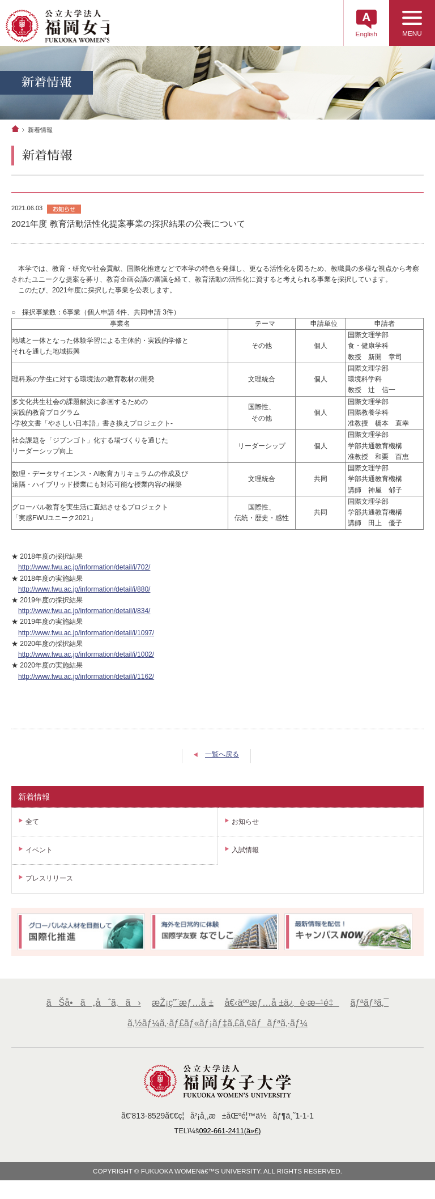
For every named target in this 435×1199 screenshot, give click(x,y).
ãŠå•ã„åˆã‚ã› (90, 1009)
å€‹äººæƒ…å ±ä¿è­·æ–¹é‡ (283, 1009)
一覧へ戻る (222, 760)
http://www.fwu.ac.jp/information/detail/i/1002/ (86, 660)
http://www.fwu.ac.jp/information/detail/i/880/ (84, 594)
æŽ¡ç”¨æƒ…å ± (181, 1009)
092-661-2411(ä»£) (230, 1137)
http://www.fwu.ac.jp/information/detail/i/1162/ (86, 682)
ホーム (15, 133)
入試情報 (245, 856)
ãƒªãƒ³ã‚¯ (373, 1009)
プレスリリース (49, 884)
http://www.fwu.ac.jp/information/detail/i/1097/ (86, 638)
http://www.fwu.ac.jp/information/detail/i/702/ (84, 573)
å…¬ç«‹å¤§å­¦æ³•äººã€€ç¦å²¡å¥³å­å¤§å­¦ (80, 27)
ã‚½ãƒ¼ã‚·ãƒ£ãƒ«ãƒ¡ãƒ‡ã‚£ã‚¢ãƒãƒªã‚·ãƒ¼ (217, 1029)
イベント (39, 856)
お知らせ (245, 827)
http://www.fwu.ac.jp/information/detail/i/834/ (84, 616)
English (359, 37)
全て (32, 827)
